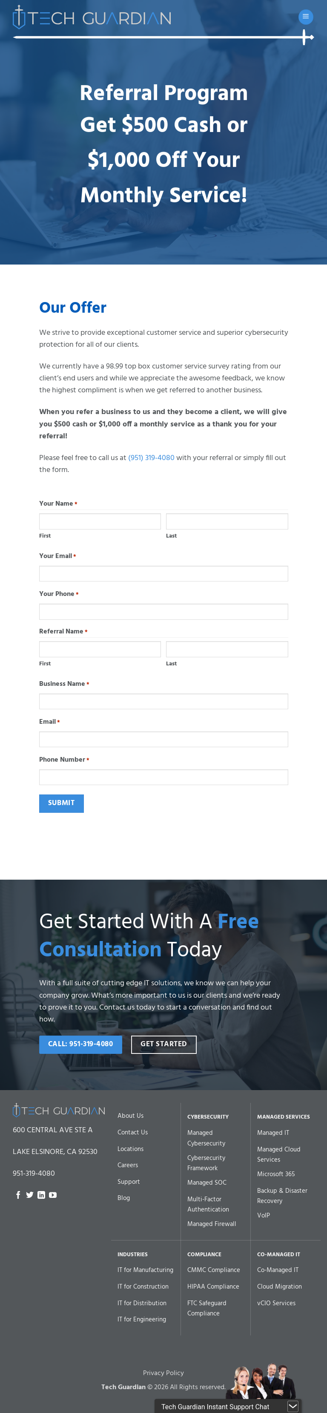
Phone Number (64, 760)
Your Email (57, 556)
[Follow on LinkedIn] (41, 1195)
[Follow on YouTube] (53, 1195)
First (45, 536)
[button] (305, 17)
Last (171, 536)
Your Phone (59, 594)
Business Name (64, 684)
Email (49, 722)
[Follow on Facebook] (18, 1195)
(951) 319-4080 (151, 458)
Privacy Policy (163, 1387)
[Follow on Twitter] (30, 1195)
